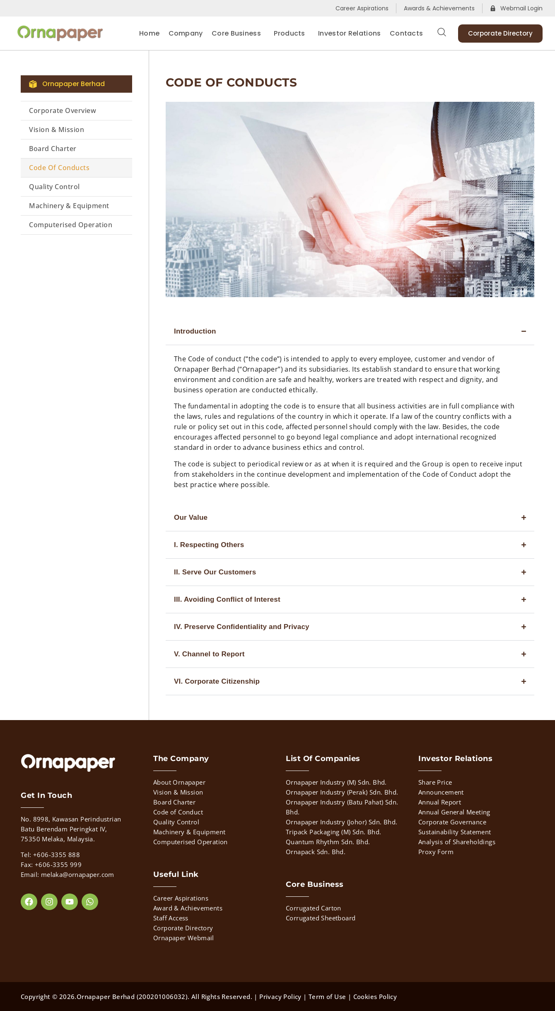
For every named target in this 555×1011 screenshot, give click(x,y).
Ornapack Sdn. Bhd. (315, 852)
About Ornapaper (179, 782)
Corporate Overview (62, 110)
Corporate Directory (183, 928)
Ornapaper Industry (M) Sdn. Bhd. (336, 782)
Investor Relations (349, 33)
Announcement (441, 792)
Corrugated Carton (313, 908)
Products (291, 33)
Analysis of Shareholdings (456, 842)
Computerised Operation (70, 224)
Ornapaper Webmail (183, 938)
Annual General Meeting (454, 812)
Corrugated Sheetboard (320, 918)
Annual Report (439, 802)
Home (149, 33)
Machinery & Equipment (69, 205)
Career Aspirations (180, 898)
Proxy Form (436, 852)
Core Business (238, 33)
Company (186, 33)
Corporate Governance (452, 822)
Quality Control (54, 186)
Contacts (406, 33)
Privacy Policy (280, 996)
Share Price (435, 782)
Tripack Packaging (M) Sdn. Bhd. (333, 832)
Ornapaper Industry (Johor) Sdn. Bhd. (341, 822)
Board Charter (53, 148)
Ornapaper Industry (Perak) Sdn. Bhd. (342, 792)
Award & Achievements (187, 908)
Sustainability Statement (454, 832)
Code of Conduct (178, 812)
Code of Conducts (59, 167)
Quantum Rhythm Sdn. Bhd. (328, 842)
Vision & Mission (56, 129)
